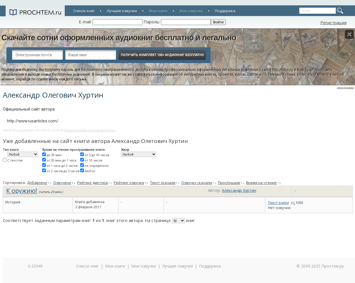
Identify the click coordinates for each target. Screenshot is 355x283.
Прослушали (229, 182)
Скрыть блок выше (345, 87)
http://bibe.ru (282, 69)
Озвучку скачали (196, 182)
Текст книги (278, 202)
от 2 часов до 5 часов (63, 171)
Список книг (84, 10)
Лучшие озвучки (122, 10)
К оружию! (21, 190)
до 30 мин (54, 155)
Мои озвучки (191, 10)
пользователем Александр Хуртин (89, 130)
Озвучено (62, 182)
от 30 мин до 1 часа (61, 160)
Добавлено (37, 182)
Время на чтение (261, 182)
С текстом (15, 160)
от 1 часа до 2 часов (62, 165)
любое (90, 171)
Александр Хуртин (239, 190)
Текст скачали (162, 182)
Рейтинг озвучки (129, 182)
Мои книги (158, 10)
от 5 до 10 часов (97, 155)
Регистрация (333, 22)
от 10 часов (93, 160)
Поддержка (225, 10)
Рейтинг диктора (92, 182)
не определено (97, 165)
